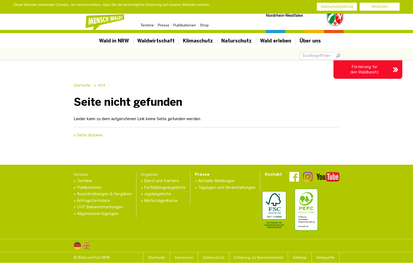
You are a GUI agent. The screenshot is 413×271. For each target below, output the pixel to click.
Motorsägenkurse (161, 200)
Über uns (310, 41)
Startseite (82, 85)
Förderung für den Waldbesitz (364, 69)
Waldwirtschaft (156, 41)
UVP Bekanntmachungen (100, 207)
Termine (147, 25)
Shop (204, 25)
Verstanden (379, 6)
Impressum (184, 258)
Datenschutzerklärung (337, 6)
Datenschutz (213, 258)
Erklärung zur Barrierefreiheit (258, 258)
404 (101, 85)
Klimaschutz (198, 41)
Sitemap (300, 258)
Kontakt (273, 174)
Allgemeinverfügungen (97, 213)
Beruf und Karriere (161, 180)
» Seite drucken (88, 135)
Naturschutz (236, 41)
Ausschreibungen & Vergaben (104, 193)
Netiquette (326, 258)
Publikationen (184, 25)
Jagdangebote (157, 193)
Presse (163, 25)
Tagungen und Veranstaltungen (226, 187)
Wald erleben (275, 41)
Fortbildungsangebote (165, 187)
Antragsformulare (93, 200)
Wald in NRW (114, 41)
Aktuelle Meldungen (216, 180)
